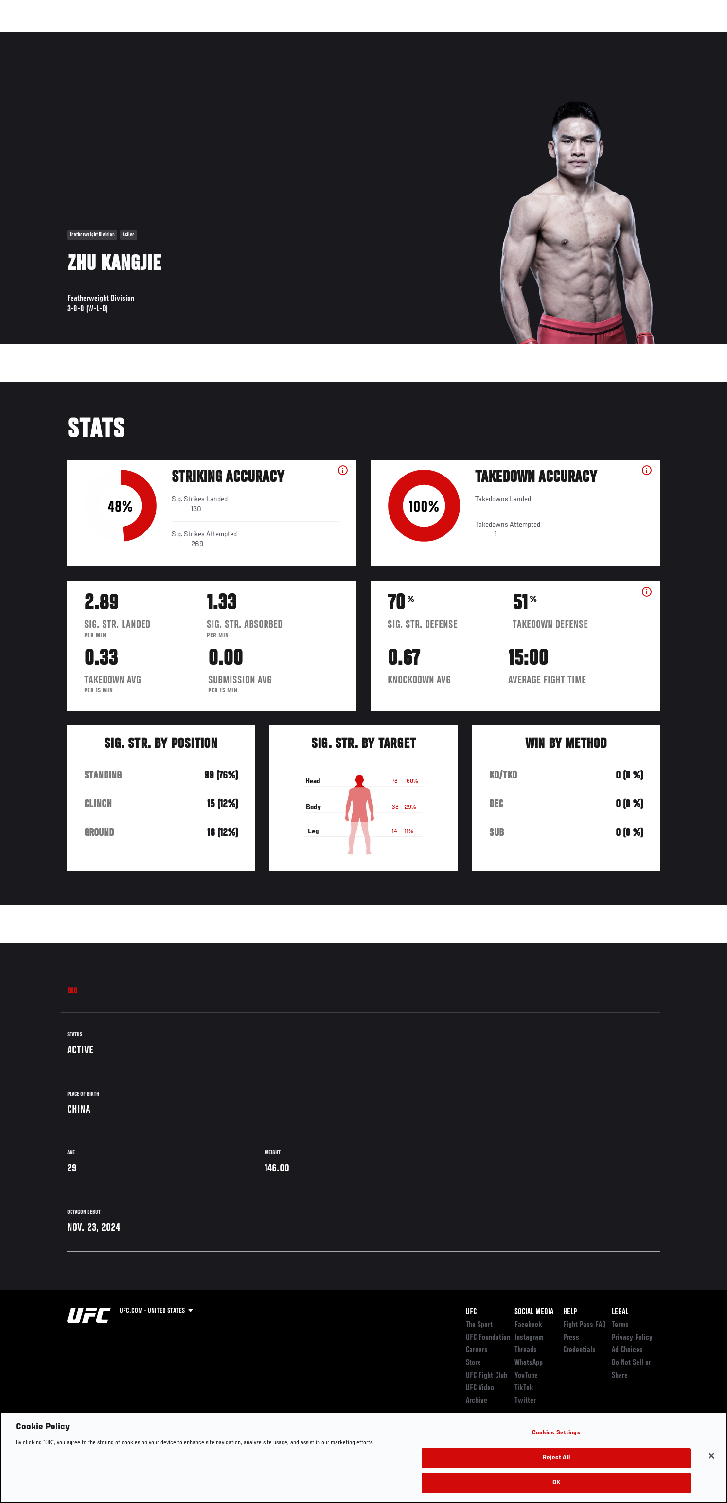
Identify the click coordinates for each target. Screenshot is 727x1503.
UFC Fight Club (486, 1375)
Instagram (528, 1337)
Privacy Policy (632, 1337)
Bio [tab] (72, 991)
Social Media (533, 1312)
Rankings (97, 37)
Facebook (528, 1325)
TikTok (523, 1388)
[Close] (711, 1456)
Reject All (556, 1458)
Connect (509, 37)
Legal (620, 1312)
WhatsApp (528, 1363)
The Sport (479, 1325)
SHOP (639, 37)
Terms (620, 1325)
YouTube (526, 1375)
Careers (477, 1350)
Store (473, 1363)
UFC (471, 1312)
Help (570, 1312)
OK (556, 1483)
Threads (525, 1350)
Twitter (525, 1401)
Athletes (141, 37)
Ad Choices (627, 1350)
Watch (549, 37)
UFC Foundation (488, 1337)
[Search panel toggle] (665, 37)
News (179, 37)
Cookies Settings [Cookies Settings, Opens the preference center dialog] (556, 1433)
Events (56, 37)
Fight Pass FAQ (584, 1325)
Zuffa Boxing (596, 37)
